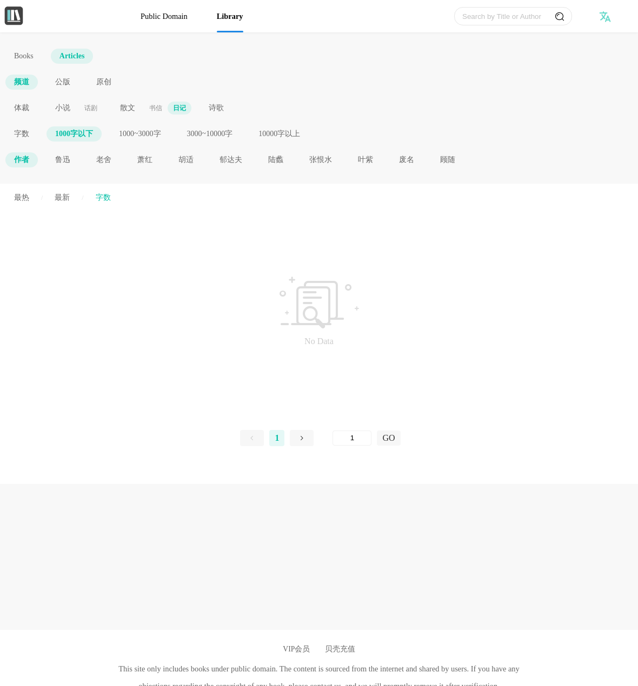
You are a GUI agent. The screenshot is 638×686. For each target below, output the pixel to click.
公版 (62, 82)
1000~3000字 (140, 134)
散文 (127, 108)
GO (388, 437)
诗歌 (216, 108)
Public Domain (164, 16)
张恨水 (320, 160)
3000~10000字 (210, 134)
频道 (21, 82)
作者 (21, 160)
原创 (103, 82)
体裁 (21, 108)
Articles (72, 56)
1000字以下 (74, 134)
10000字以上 (279, 134)
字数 (21, 134)
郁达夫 (231, 160)
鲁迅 (62, 160)
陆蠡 (275, 160)
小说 (62, 108)
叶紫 (365, 160)
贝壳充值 (340, 649)
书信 (155, 108)
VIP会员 (296, 649)
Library (230, 16)
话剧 (90, 108)
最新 (62, 197)
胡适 (186, 160)
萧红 (144, 160)
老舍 (103, 160)
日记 (179, 108)
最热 (21, 197)
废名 (406, 160)
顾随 (447, 160)
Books (24, 56)
